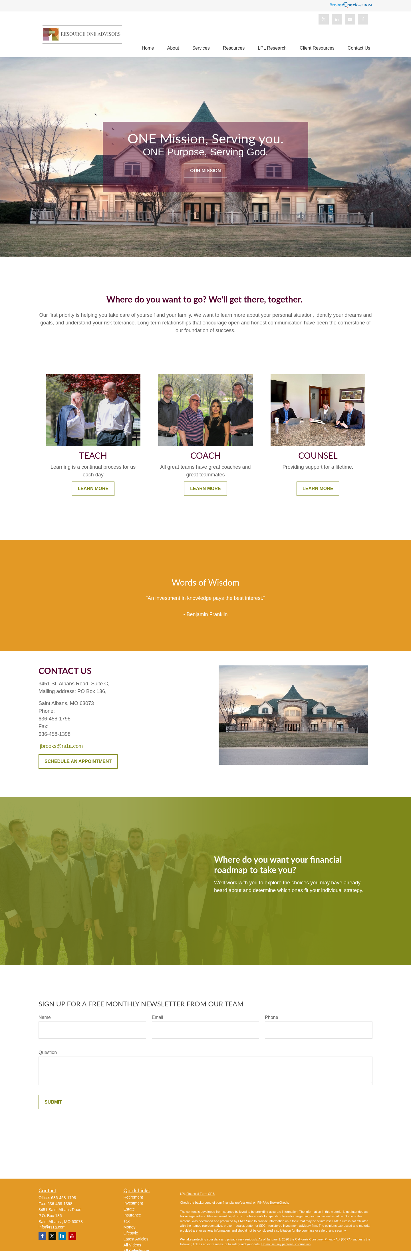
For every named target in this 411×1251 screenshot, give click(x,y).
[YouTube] (350, 19)
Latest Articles (136, 1239)
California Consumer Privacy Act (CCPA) (323, 1239)
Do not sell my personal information (286, 1244)
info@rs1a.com (52, 1227)
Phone (271, 1017)
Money (130, 1227)
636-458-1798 (63, 1197)
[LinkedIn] (337, 19)
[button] (148, 48)
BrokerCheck (279, 1202)
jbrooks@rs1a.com (61, 746)
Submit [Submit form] (53, 1102)
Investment (133, 1203)
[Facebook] (363, 19)
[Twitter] (324, 19)
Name (45, 1017)
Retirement (133, 1197)
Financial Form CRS (200, 1193)
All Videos (132, 1245)
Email (157, 1017)
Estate (129, 1209)
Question (48, 1052)
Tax (127, 1221)
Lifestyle (131, 1233)
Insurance (132, 1215)
